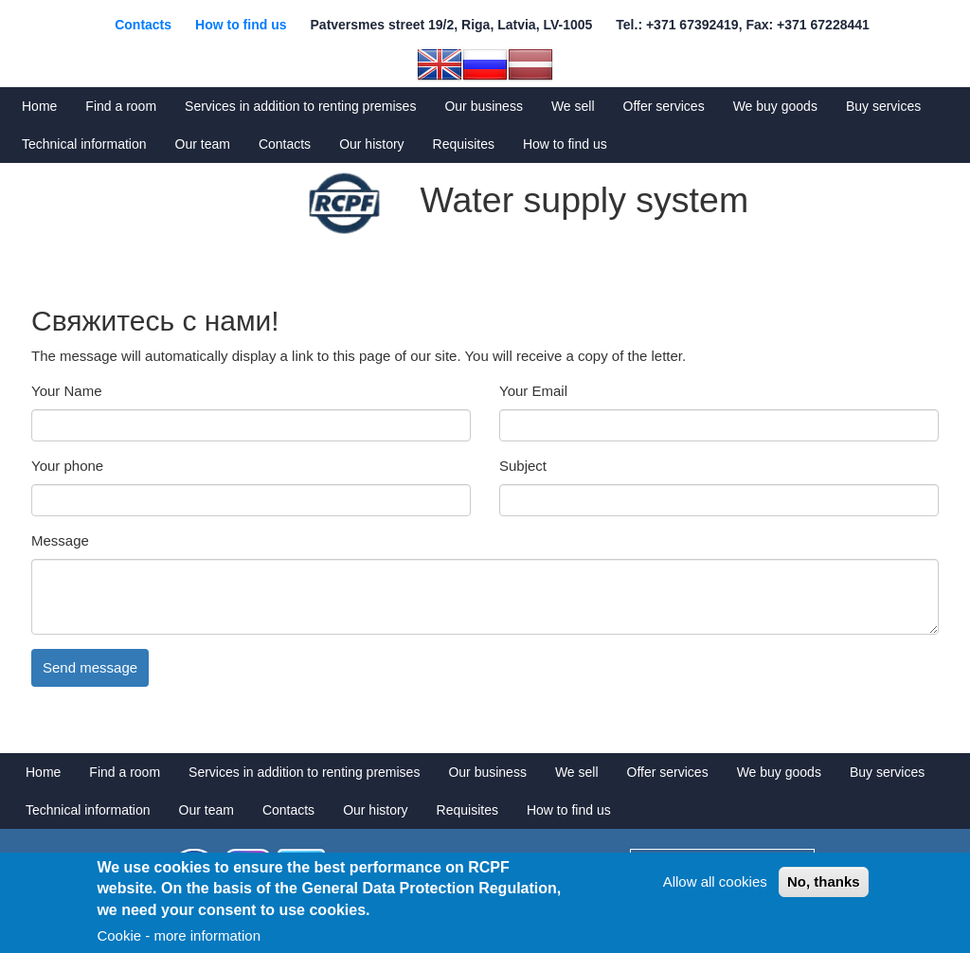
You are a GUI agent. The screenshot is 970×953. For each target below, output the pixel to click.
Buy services (883, 106)
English (439, 64)
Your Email (533, 391)
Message (60, 540)
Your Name (66, 391)
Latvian (530, 64)
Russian (485, 64)
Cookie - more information (178, 935)
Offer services (664, 106)
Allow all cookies (715, 881)
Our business (483, 106)
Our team (202, 144)
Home (39, 106)
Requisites (463, 144)
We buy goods (775, 106)
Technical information (84, 144)
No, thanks (823, 881)
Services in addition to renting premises (300, 106)
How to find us (240, 24)
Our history (371, 144)
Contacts (143, 24)
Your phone (67, 466)
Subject (523, 466)
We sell (573, 106)
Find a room (120, 106)
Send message (90, 667)
